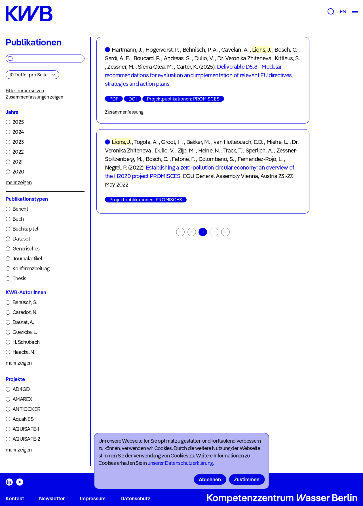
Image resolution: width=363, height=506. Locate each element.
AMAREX (22, 399)
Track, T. (232, 150)
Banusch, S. (24, 302)
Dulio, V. (204, 58)
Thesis (19, 278)
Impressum (92, 498)
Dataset (21, 238)
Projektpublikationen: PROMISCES (183, 99)
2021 (17, 161)
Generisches (25, 248)
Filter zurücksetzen (25, 90)
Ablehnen (210, 479)
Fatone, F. (183, 158)
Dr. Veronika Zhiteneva (244, 58)
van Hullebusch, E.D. (238, 141)
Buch (18, 219)
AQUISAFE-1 (25, 429)
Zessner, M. (120, 66)
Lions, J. (261, 49)
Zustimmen (246, 479)
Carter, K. (187, 66)
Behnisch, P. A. (200, 49)
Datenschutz (135, 498)
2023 (18, 142)
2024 (18, 132)
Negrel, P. (116, 167)
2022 (18, 152)
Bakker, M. (198, 141)
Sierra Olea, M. (155, 66)
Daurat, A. (23, 322)
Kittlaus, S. (287, 58)
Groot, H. (172, 141)
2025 (18, 122)
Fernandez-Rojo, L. (260, 158)
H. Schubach (25, 342)
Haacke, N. (23, 352)
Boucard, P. (147, 58)
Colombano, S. (216, 158)
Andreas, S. (177, 58)
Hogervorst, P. (162, 49)
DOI (132, 99)
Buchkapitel (25, 228)
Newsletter (52, 498)
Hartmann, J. (127, 49)
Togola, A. (146, 141)
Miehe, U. (277, 141)
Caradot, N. (24, 312)
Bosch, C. (286, 49)
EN (343, 11)
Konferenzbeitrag (30, 268)
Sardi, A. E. (117, 58)
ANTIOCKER (26, 409)
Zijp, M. (186, 150)
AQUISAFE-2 (26, 439)
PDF (113, 99)
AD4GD (21, 389)
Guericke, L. (24, 332)
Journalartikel (27, 258)
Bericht (20, 209)
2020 (18, 171)
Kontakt (15, 498)
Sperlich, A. (259, 150)
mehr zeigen (18, 182)
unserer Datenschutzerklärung (180, 463)
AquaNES (22, 419)
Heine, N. (209, 150)
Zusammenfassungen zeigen (34, 97)
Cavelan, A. (234, 49)
